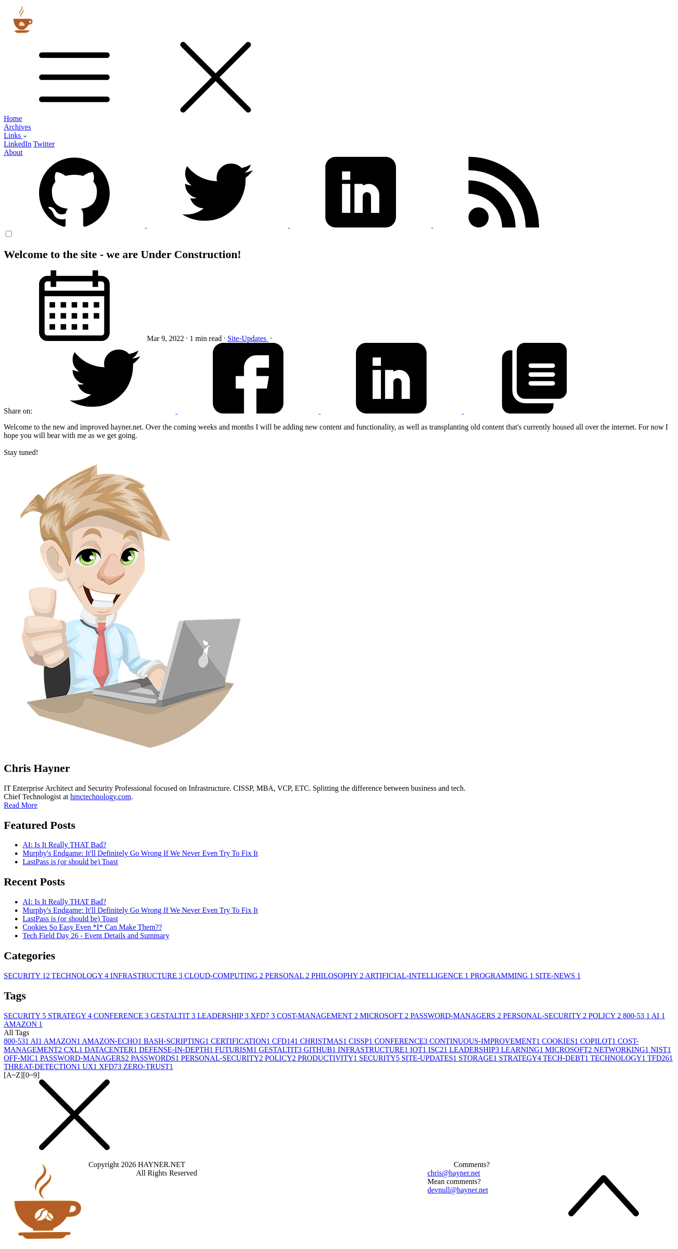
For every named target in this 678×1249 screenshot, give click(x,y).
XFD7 (263, 1016)
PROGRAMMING (502, 976)
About (13, 152)
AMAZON (23, 1024)
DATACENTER (112, 1050)
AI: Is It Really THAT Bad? (64, 845)
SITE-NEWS (558, 976)
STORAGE (479, 1058)
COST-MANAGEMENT (318, 1016)
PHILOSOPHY (338, 976)
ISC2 (438, 1050)
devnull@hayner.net (458, 1190)
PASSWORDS (156, 1058)
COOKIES (561, 1041)
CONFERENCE (122, 1016)
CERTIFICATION (241, 1041)
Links (15, 135)
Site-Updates (247, 338)
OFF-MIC (22, 1058)
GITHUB (321, 1050)
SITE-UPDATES (430, 1058)
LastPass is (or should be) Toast (70, 862)
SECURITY (27, 976)
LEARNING (523, 1050)
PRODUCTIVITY (328, 1058)
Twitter (44, 144)
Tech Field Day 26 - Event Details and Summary (96, 936)
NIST (661, 1050)
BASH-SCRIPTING (177, 1041)
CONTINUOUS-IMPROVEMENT (485, 1041)
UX (90, 1066)
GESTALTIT (174, 1016)
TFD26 (660, 1058)
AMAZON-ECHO (113, 1041)
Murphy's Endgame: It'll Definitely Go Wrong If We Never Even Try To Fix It (140, 853)
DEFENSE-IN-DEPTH (177, 1050)
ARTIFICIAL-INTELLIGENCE (417, 976)
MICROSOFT (385, 1016)
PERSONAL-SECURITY (546, 1016)
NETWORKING (622, 1050)
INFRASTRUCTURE (147, 976)
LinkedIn (18, 144)
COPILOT (599, 1041)
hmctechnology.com (100, 797)
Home (13, 118)
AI (658, 1016)
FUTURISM (236, 1050)
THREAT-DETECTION (43, 1066)
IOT (419, 1050)
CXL (74, 1050)
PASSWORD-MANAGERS (456, 1016)
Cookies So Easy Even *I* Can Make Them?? (92, 927)
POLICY (606, 1016)
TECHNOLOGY (80, 976)
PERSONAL (288, 976)
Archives (17, 127)
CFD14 (286, 1041)
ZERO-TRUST (148, 1066)
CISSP (361, 1041)
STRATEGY (71, 1016)
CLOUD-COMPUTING (224, 976)
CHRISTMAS (324, 1041)
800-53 (637, 1016)
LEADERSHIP (223, 1016)
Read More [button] (21, 805)
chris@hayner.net (454, 1173)
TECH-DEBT (566, 1058)
